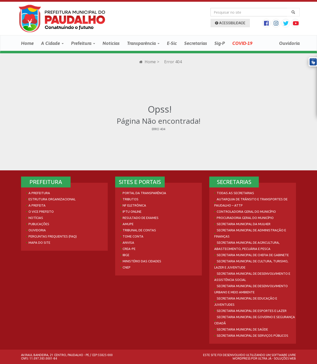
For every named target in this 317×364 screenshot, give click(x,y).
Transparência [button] (143, 43)
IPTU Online (132, 211)
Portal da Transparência (144, 193)
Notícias (111, 43)
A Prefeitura (39, 193)
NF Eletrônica (134, 205)
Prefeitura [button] (83, 43)
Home (27, 43)
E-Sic (172, 43)
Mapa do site (39, 242)
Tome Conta (133, 236)
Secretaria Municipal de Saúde (242, 329)
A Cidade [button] (52, 43)
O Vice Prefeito (41, 211)
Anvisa (128, 242)
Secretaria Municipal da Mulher (243, 224)
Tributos (130, 199)
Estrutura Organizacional (52, 199)
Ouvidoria (289, 43)
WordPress (241, 358)
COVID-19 (242, 43)
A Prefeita (37, 205)
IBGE (126, 255)
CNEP (127, 267)
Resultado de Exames (140, 217)
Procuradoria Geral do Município (245, 217)
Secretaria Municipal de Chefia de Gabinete (253, 255)
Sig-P (219, 43)
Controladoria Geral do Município (246, 211)
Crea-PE (129, 248)
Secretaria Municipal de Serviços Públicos (252, 335)
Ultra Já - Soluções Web (277, 358)
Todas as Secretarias (235, 193)
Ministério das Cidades (142, 261)
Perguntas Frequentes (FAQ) (52, 236)
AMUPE (128, 224)
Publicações (38, 224)
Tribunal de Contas (139, 230)
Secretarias (195, 43)
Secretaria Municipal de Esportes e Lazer (252, 310)
